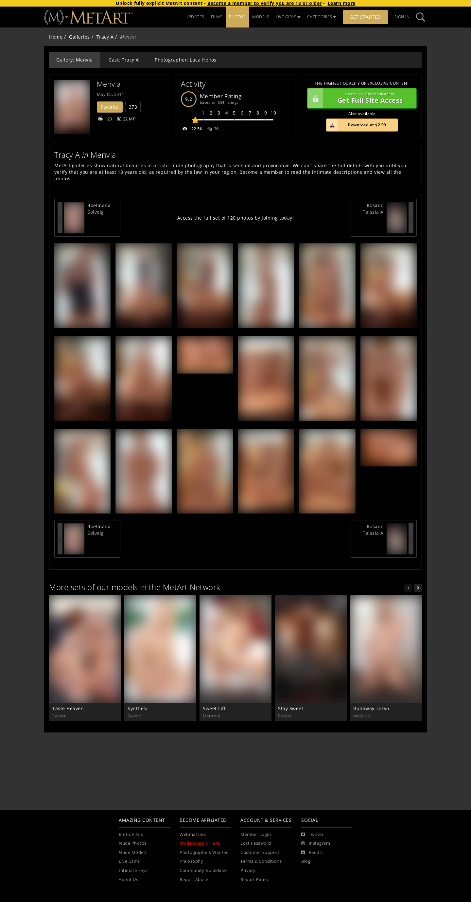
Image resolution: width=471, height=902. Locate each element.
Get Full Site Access (360, 98)
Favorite (109, 107)
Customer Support (259, 852)
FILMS (217, 17)
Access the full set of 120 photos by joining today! (235, 218)
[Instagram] (315, 843)
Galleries (79, 37)
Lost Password (255, 843)
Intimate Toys (133, 870)
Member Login (255, 834)
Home (55, 37)
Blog (305, 861)
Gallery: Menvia (74, 60)
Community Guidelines (203, 870)
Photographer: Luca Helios (186, 60)
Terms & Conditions (261, 861)
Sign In (402, 17)
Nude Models (133, 852)
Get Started (365, 17)
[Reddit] (312, 853)
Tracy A (105, 37)
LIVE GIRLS (288, 17)
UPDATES (194, 17)
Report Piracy (254, 879)
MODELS (260, 17)
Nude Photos (133, 843)
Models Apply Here (199, 843)
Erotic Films (131, 834)
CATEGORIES (322, 17)
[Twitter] (312, 835)
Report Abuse (194, 879)
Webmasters (193, 834)
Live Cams (129, 861)
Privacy (248, 870)
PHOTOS (237, 17)
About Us (128, 879)
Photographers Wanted (204, 852)
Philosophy (191, 861)
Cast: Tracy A (124, 60)
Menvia (109, 84)
